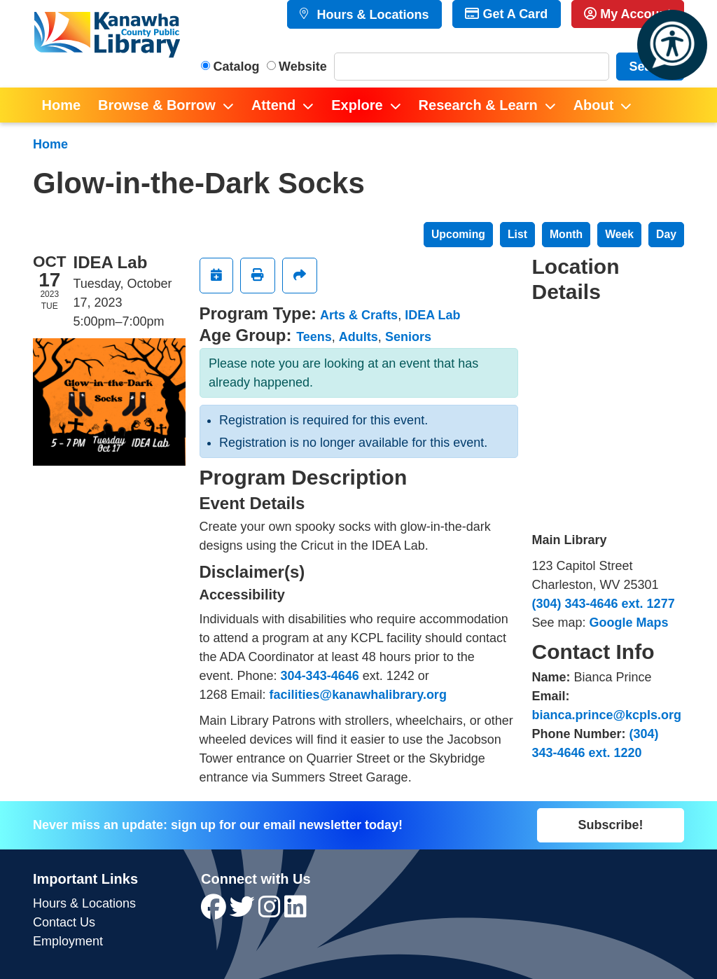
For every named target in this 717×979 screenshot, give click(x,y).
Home (50, 144)
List (517, 234)
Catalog (237, 67)
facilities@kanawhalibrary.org (358, 695)
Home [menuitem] (61, 105)
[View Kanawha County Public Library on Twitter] (244, 912)
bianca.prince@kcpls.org (607, 715)
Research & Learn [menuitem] (478, 105)
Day (666, 234)
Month (566, 234)
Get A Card (506, 14)
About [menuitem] (593, 105)
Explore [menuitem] (356, 105)
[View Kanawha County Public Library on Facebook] (215, 912)
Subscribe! (610, 825)
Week (619, 234)
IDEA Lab (432, 315)
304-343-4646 (320, 676)
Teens (314, 337)
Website (303, 67)
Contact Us (64, 922)
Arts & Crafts (359, 315)
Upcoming (458, 234)
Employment (68, 941)
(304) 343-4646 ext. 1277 (603, 604)
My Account (627, 14)
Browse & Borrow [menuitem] (157, 105)
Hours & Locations (371, 15)
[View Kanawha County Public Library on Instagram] (271, 912)
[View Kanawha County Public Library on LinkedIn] (295, 912)
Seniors (408, 337)
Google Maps (629, 623)
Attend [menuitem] (273, 105)
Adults (358, 337)
